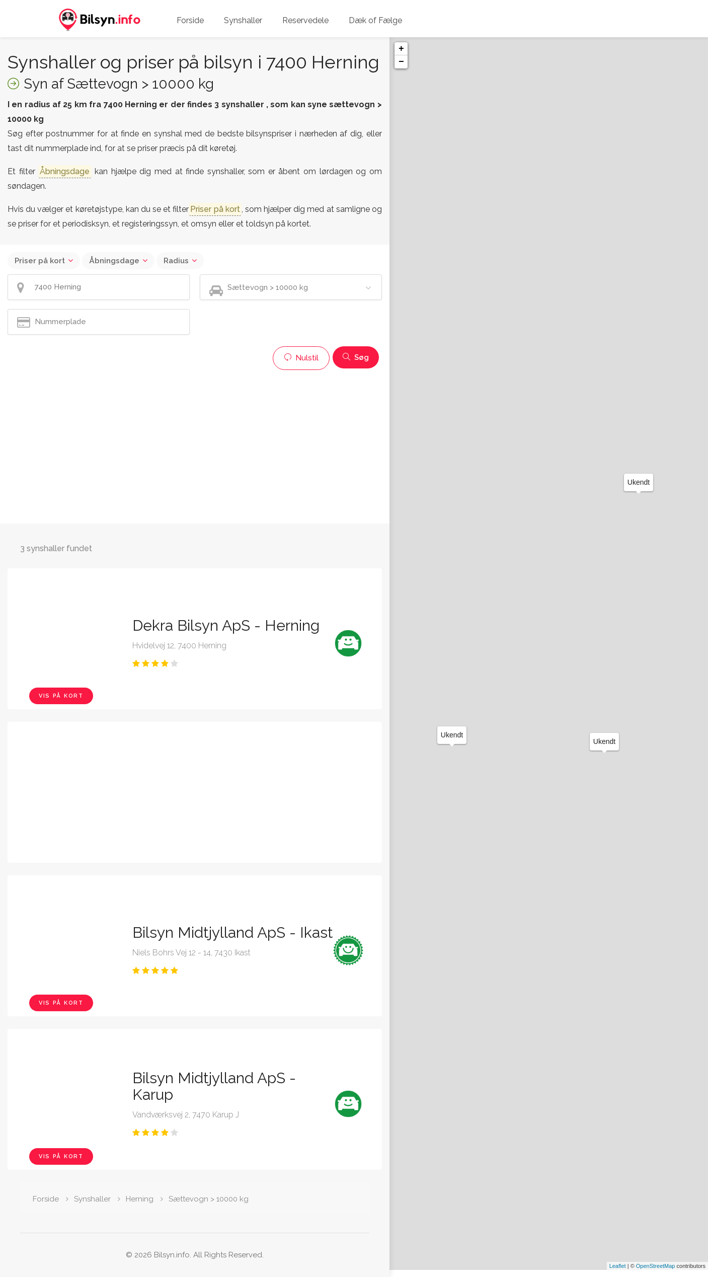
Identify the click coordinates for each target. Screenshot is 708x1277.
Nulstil (301, 357)
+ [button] (401, 49)
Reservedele (305, 20)
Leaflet (617, 1273)
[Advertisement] (195, 445)
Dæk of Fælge (375, 20)
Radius (176, 260)
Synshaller (243, 20)
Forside (190, 20)
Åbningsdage (114, 260)
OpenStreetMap (655, 1273)
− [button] (401, 62)
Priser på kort (40, 260)
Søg (356, 357)
